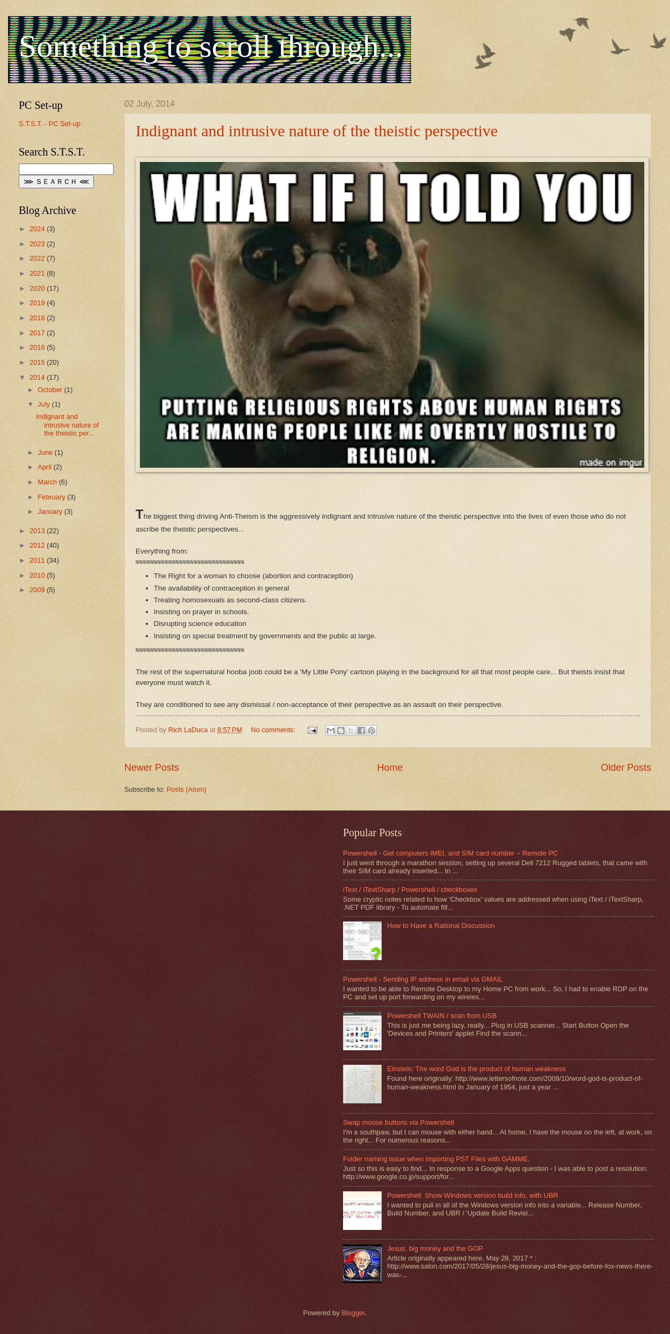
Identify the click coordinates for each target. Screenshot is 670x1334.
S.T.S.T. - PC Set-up (49, 124)
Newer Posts (151, 767)
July (44, 404)
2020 (38, 288)
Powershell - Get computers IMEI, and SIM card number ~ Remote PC (450, 853)
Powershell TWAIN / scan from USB (442, 1016)
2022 (38, 258)
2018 (38, 318)
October (51, 390)
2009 (38, 590)
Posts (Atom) (186, 789)
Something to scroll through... (211, 46)
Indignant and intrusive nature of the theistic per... (67, 424)
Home (390, 767)
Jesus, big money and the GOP (435, 1248)
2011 (38, 560)
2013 (38, 531)
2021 (38, 273)
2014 (38, 377)
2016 (38, 347)
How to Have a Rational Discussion (441, 926)
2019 (38, 303)
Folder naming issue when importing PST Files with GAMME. (436, 1159)
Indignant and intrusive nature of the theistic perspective (317, 130)
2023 (38, 244)
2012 (38, 545)
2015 (38, 362)
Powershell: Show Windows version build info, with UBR (472, 1195)
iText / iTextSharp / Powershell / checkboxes (410, 890)
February (52, 497)
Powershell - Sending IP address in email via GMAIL (423, 979)
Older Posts (626, 767)
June (46, 452)
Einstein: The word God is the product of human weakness (476, 1069)
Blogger (353, 1313)
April (45, 467)
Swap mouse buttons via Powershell (398, 1122)
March (48, 482)
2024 (38, 229)
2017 (38, 333)
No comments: (274, 730)
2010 (38, 575)
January (51, 511)
